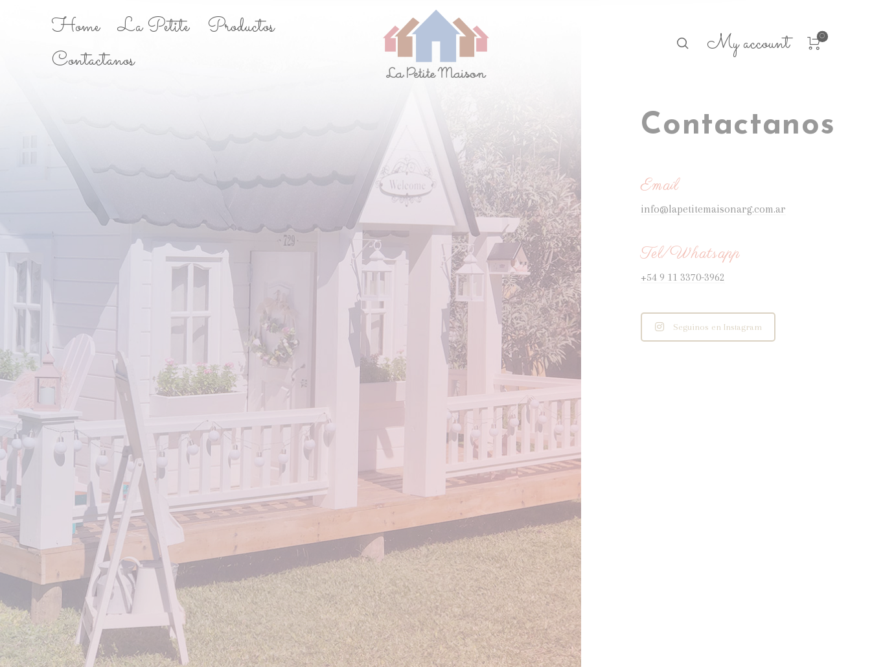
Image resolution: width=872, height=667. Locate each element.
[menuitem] (85, 27)
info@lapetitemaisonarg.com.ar (713, 209)
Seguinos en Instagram (708, 327)
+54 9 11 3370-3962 (683, 277)
